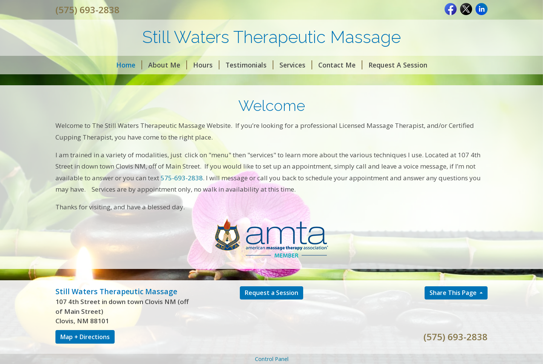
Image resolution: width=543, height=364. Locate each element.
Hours (206, 64)
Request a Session (271, 293)
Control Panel (271, 358)
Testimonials (249, 64)
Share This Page (453, 293)
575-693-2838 (182, 178)
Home (129, 64)
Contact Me (340, 64)
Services (295, 64)
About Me (167, 64)
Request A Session (397, 64)
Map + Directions (85, 337)
